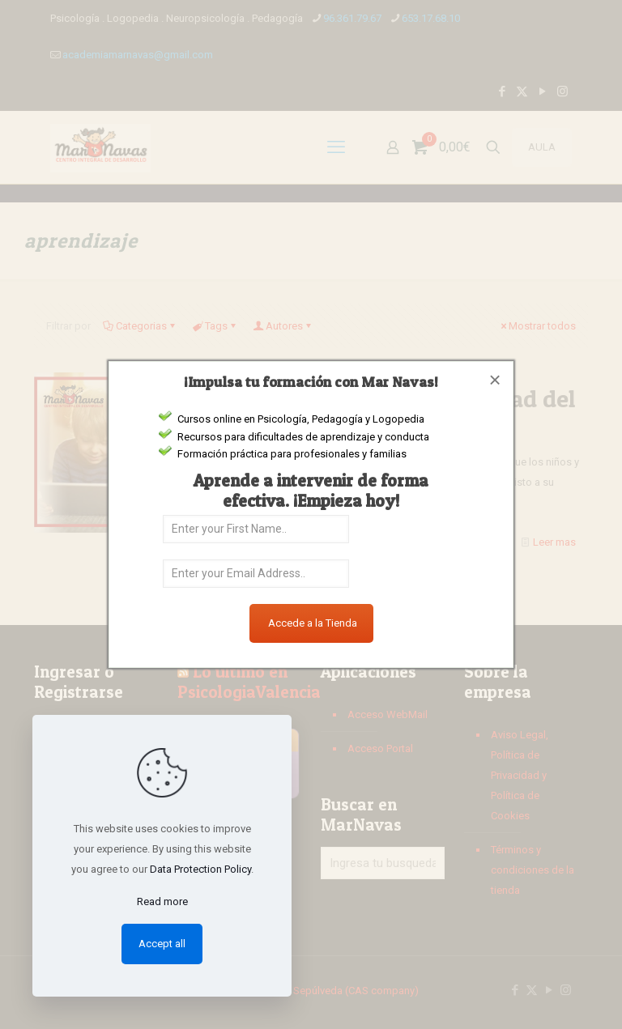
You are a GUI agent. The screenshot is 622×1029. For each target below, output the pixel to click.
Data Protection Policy (200, 869)
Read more (162, 901)
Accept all (161, 944)
